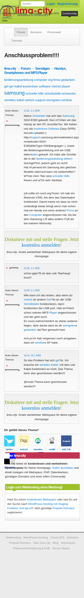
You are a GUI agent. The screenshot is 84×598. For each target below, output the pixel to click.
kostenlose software (37, 86)
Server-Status (61, 548)
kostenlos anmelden (41, 245)
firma (56, 80)
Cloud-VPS (52, 13)
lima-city (10, 68)
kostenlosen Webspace (41, 499)
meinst (56, 86)
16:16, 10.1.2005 (32, 355)
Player (53, 312)
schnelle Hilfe (61, 176)
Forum (21, 32)
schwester (69, 93)
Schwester (39, 115)
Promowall (54, 32)
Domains (35, 13)
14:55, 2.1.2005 (32, 268)
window (67, 100)
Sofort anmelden (62, 467)
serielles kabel (14, 100)
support (40, 100)
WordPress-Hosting (14, 13)
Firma (70, 210)
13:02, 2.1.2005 (32, 110)
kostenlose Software (46, 128)
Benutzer (36, 32)
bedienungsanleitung (18, 80)
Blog (55, 542)
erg (50, 80)
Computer (35, 214)
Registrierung (67, 3)
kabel (18, 86)
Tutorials (16, 40)
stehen (29, 100)
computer (40, 80)
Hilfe (5, 20)
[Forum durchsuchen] (33, 4)
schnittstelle (53, 93)
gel (6, 86)
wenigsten (53, 100)
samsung (14, 93)
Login (51, 3)
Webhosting (13, 537)
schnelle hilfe (34, 93)
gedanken (68, 80)
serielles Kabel (48, 364)
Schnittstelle (31, 304)
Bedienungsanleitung (49, 158)
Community (69, 13)
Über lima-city (41, 542)
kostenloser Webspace (16, 6)
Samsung (69, 115)
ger (11, 86)
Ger (49, 299)
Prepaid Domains (64, 508)
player (66, 86)
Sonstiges (42, 68)
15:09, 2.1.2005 (32, 290)
